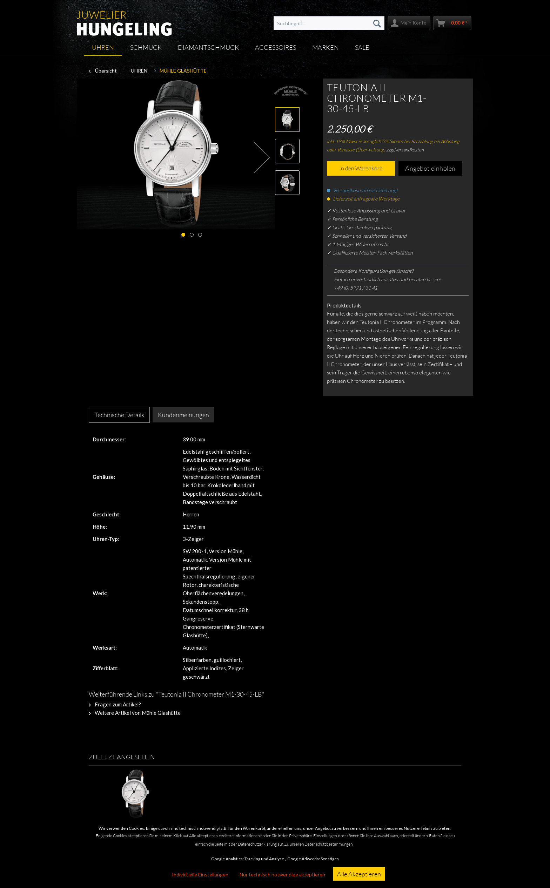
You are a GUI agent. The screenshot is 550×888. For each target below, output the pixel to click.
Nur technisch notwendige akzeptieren (282, 874)
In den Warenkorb (361, 168)
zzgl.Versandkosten (405, 149)
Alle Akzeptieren (359, 874)
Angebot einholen (430, 168)
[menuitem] (329, 23)
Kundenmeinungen (183, 415)
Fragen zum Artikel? (115, 704)
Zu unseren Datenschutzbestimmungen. (318, 844)
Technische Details (119, 415)
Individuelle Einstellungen (200, 874)
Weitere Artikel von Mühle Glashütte (135, 713)
